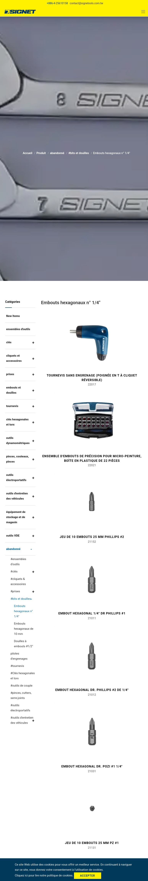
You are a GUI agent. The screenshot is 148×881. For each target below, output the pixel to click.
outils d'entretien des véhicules (17, 496)
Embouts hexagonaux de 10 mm (23, 629)
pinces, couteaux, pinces (17, 459)
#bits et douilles (79, 152)
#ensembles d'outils (18, 561)
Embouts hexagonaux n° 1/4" (23, 611)
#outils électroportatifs (20, 708)
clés (8, 342)
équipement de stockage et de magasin (15, 517)
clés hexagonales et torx (17, 422)
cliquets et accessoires (14, 358)
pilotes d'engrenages (19, 656)
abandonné (57, 152)
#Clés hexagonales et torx (23, 675)
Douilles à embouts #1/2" (23, 643)
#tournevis (17, 666)
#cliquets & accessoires (18, 581)
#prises (15, 591)
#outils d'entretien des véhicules (22, 720)
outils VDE (13, 535)
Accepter (87, 875)
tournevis (12, 406)
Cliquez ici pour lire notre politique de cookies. (44, 875)
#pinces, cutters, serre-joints (21, 695)
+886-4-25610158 (57, 3)
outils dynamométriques (18, 440)
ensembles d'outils (18, 329)
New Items (13, 316)
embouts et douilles (13, 390)
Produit (41, 152)
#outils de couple (22, 685)
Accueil (28, 152)
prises (10, 374)
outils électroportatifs (16, 477)
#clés (14, 571)
